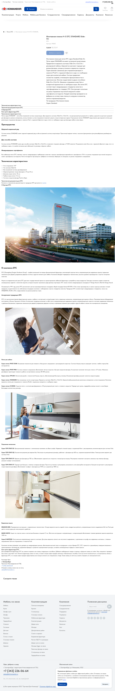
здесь (64, 679)
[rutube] (98, 618)
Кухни (5, 608)
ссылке (44, 183)
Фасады (33, 627)
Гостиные (6, 627)
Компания (99, 15)
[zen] (101, 618)
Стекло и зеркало (36, 633)
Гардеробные (7, 621)
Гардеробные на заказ (38, 655)
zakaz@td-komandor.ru (91, 2)
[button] (105, 9)
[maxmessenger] (88, 618)
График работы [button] (51, 2)
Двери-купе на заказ (37, 643)
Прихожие (6, 618)
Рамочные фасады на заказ (39, 649)
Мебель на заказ (11, 601)
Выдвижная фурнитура (38, 637)
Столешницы (35, 612)
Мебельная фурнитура (38, 618)
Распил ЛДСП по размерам (39, 640)
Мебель (25, 15)
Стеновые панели (8, 640)
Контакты (62, 630)
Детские (5, 630)
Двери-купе (35, 624)
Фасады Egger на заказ (38, 646)
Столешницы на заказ (38, 652)
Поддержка (62, 612)
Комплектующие (8, 15)
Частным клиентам (17, 2)
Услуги (18, 15)
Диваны (5, 643)
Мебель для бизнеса (38, 15)
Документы (90, 15)
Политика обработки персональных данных (53, 686)
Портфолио (62, 615)
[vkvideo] (95, 618)
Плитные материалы (37, 605)
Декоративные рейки (37, 630)
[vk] (92, 618)
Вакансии (109, 15)
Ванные (5, 633)
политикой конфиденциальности (97, 612)
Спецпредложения (68, 15)
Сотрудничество (53, 15)
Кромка (33, 608)
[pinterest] (104, 618)
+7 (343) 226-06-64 (107, 2)
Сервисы (80, 15)
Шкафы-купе (7, 612)
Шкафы (5, 615)
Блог (60, 627)
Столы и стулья (8, 637)
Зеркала (5, 646)
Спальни (6, 624)
